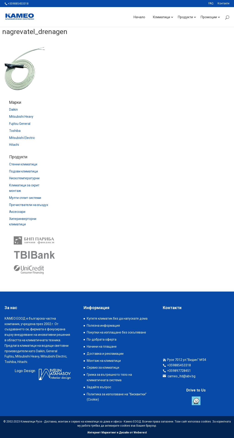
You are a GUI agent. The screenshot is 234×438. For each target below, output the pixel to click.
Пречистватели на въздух (28, 205)
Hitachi (14, 144)
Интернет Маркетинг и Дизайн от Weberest (117, 432)
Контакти (223, 3)
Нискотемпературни (24, 178)
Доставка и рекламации (105, 353)
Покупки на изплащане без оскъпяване (116, 332)
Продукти (185, 17)
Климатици (161, 17)
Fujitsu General (19, 123)
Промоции (208, 17)
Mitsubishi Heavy (21, 116)
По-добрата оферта (101, 339)
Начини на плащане (102, 346)
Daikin (13, 109)
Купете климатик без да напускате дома (117, 318)
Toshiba (15, 131)
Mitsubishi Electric (22, 138)
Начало (139, 17)
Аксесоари (17, 212)
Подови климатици (23, 171)
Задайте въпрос (99, 387)
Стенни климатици (23, 164)
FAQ (210, 3)
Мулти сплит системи (25, 198)
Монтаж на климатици (104, 360)
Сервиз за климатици (103, 367)
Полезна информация (103, 325)
